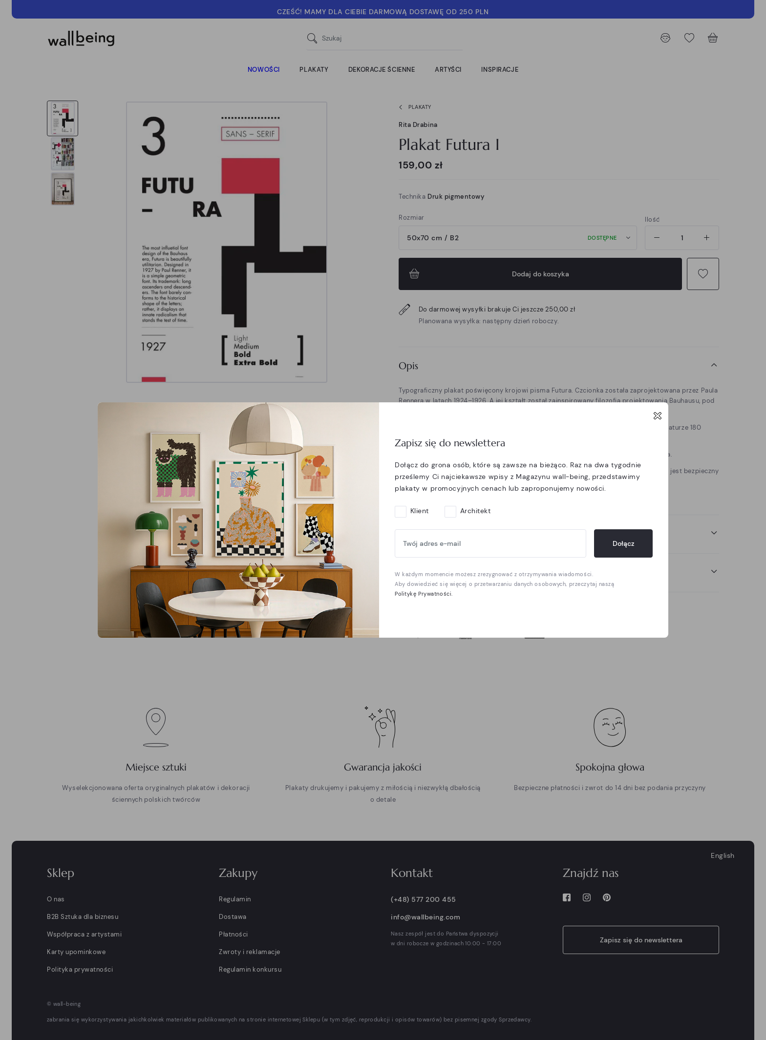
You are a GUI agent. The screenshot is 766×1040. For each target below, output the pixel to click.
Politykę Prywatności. (424, 593)
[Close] (657, 415)
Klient (419, 510)
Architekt (475, 510)
